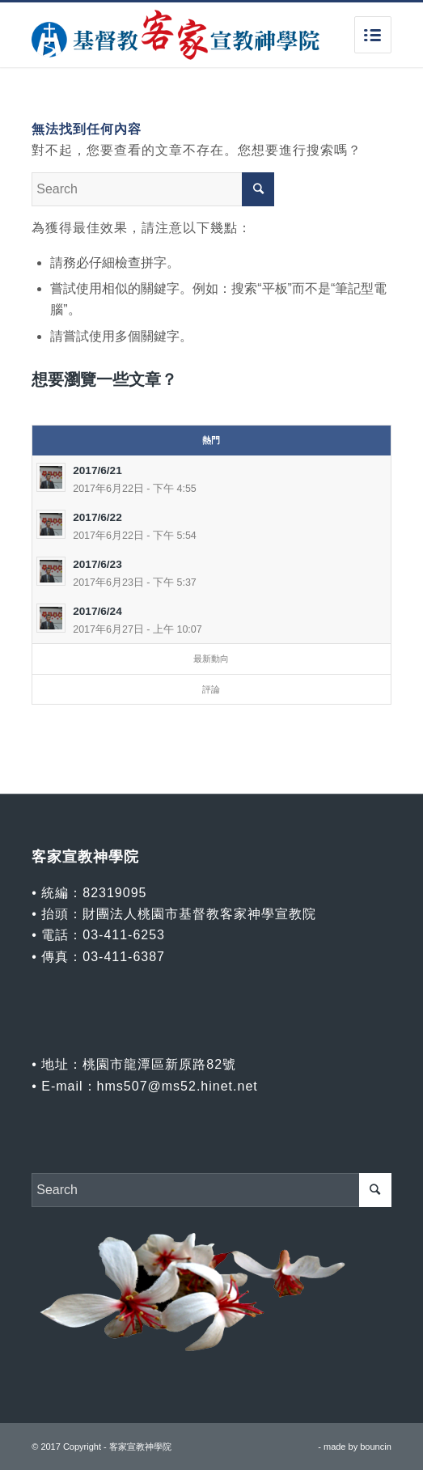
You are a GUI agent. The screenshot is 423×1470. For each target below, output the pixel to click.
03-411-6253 (123, 935)
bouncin (375, 1446)
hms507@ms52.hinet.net (177, 1086)
